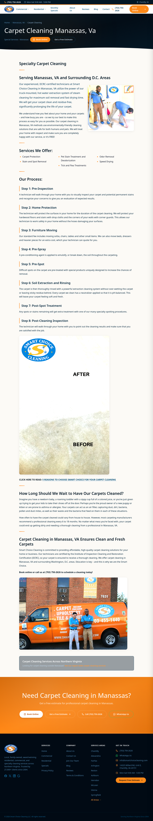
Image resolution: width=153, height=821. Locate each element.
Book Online (139, 9)
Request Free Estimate (131, 780)
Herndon (95, 780)
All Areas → (96, 800)
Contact (106, 9)
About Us (72, 9)
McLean (94, 785)
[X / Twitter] (10, 776)
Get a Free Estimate (64, 39)
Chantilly (95, 751)
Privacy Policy (47, 770)
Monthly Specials (54, 9)
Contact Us (71, 756)
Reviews (85, 9)
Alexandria (96, 756)
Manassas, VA (19, 22)
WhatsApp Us (121, 714)
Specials (45, 765)
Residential (40, 9)
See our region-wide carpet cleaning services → (86, 665)
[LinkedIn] (14, 776)
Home (7, 22)
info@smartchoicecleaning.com (133, 760)
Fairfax (94, 760)
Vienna (94, 790)
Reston (94, 770)
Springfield (96, 795)
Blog (96, 9)
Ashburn (95, 775)
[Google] (18, 776)
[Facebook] (5, 776)
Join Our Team (72, 760)
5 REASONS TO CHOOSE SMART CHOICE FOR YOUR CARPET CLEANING (79, 479)
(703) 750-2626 (12, 2)
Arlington (95, 765)
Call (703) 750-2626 (92, 714)
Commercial (22, 9)
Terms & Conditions (75, 775)
